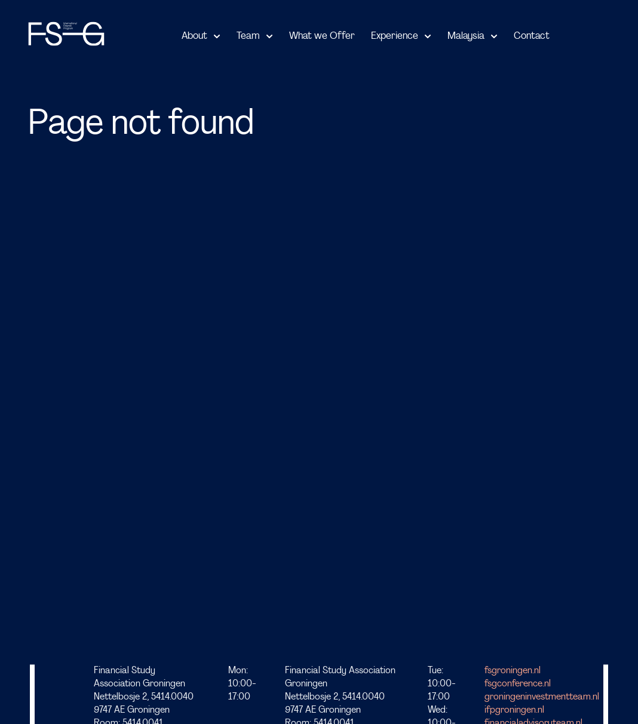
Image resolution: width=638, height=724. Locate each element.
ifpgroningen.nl (514, 711)
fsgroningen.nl (512, 671)
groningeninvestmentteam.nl (541, 697)
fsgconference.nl (517, 684)
